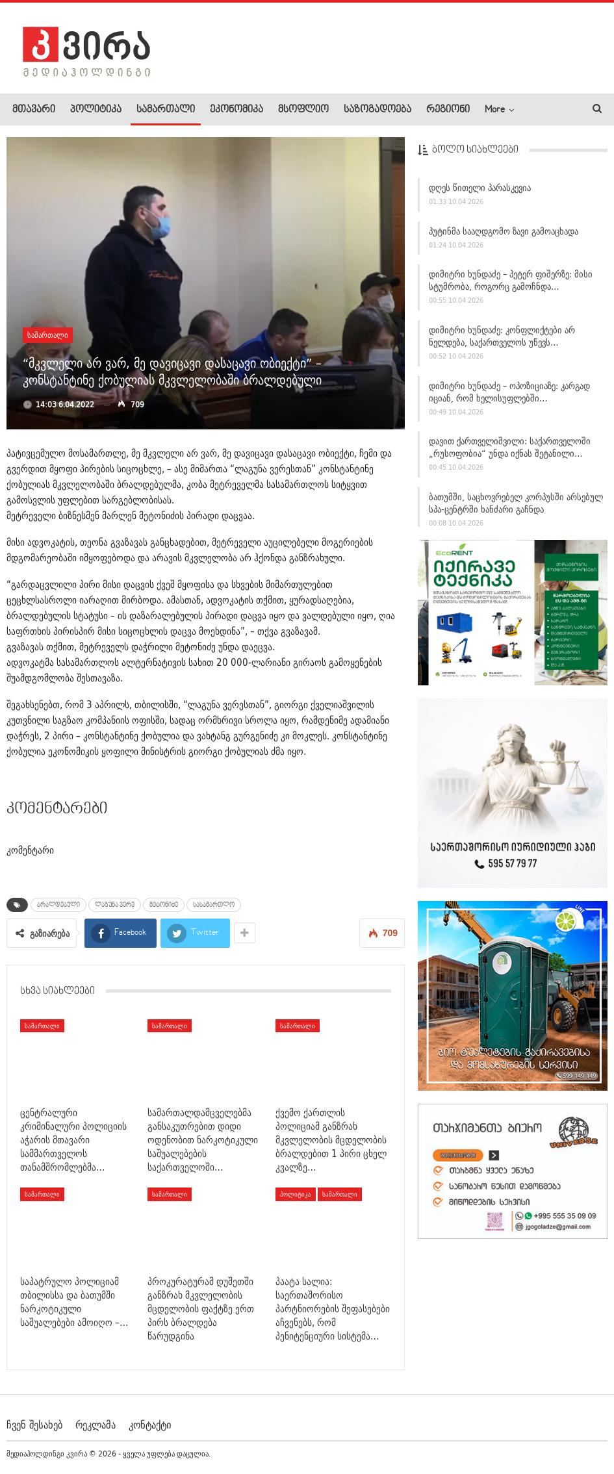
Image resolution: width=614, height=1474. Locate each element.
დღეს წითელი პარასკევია (480, 193)
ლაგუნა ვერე (114, 905)
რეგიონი (448, 110)
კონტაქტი (150, 1424)
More (495, 110)
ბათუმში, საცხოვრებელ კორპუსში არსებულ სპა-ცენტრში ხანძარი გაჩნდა (516, 509)
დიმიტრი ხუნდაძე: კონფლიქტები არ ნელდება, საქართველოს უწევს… (502, 342)
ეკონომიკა (236, 110)
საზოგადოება (377, 110)
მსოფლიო (303, 110)
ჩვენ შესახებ (34, 1424)
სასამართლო (214, 905)
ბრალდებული (58, 905)
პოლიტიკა (96, 110)
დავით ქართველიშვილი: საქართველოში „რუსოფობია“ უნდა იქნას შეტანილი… (510, 453)
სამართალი (165, 110)
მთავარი (33, 110)
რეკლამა (95, 1424)
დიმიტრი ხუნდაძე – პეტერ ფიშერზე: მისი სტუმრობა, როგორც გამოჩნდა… (511, 286)
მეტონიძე (163, 905)
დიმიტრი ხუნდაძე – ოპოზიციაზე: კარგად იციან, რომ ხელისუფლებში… (509, 397)
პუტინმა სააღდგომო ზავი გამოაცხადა (503, 236)
